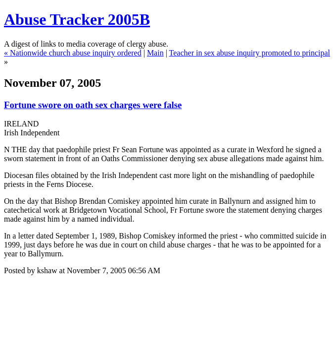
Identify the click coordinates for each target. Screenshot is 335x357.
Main (155, 53)
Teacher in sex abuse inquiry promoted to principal (249, 53)
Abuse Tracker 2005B (77, 19)
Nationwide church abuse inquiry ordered (76, 53)
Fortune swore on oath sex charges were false (93, 105)
